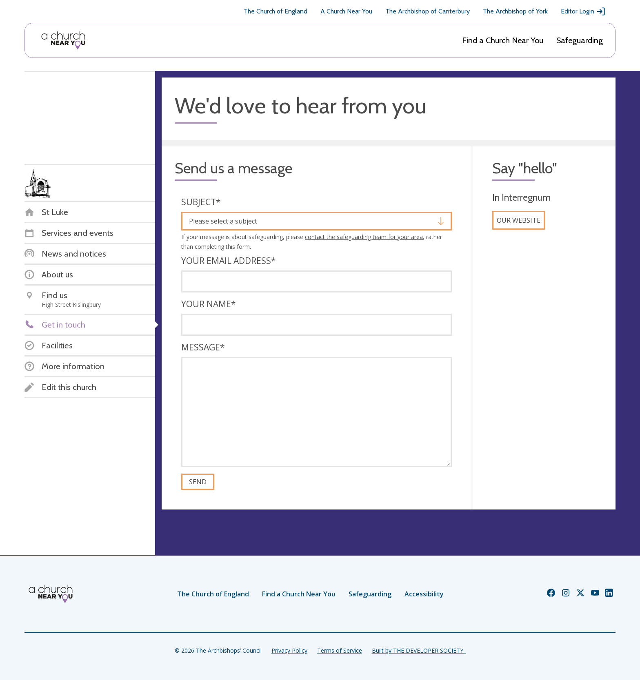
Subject (201, 202)
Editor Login (583, 11)
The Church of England (275, 11)
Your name (208, 304)
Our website (518, 220)
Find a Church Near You (502, 40)
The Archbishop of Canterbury (427, 11)
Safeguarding (579, 40)
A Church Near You (346, 11)
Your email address (228, 261)
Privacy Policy (289, 650)
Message (203, 347)
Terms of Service (339, 650)
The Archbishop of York (515, 11)
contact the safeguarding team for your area (364, 237)
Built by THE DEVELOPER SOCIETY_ (419, 650)
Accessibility (424, 593)
